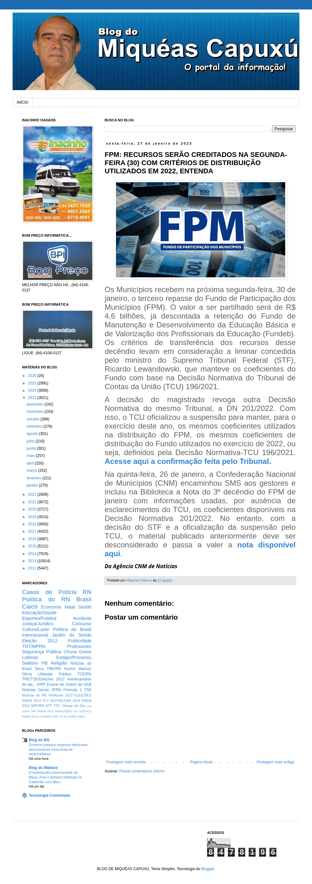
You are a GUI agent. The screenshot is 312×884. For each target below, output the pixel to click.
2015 (33, 546)
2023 (33, 398)
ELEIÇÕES (82, 695)
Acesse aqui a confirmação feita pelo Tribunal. (188, 461)
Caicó (30, 606)
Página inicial (201, 762)
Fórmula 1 (72, 690)
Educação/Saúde (39, 612)
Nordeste (82, 618)
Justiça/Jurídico (37, 623)
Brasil (83, 599)
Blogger (207, 869)
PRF (55, 716)
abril (30, 463)
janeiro (32, 485)
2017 (33, 531)
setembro (34, 426)
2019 (33, 517)
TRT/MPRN (33, 646)
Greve (85, 651)
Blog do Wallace (43, 768)
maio (31, 456)
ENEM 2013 (45, 711)
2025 (33, 383)
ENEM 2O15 (30, 716)
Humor (69, 669)
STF (49, 706)
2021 (33, 502)
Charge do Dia (73, 706)
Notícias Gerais (35, 690)
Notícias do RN (34, 695)
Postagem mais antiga (275, 762)
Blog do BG (39, 740)
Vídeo (81, 716)
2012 (33, 568)
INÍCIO (22, 102)
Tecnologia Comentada (49, 795)
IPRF (41, 684)
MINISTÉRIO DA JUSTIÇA (73, 711)
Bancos (85, 669)
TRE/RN (54, 669)
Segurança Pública (41, 651)
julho (31, 441)
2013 (33, 561)
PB (45, 663)
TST (57, 706)
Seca (39, 669)
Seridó (84, 607)
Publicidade (79, 640)
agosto (32, 433)
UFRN (72, 716)
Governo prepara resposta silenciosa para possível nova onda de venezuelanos (58, 749)
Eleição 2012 (39, 640)
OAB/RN (46, 716)
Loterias (30, 657)
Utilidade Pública (54, 674)
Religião (59, 663)
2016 (33, 539)
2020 (33, 509)
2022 (33, 494)
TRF (33, 711)
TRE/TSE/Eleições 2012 (43, 679)
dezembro (35, 404)
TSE (87, 690)
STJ (45, 700)
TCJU (63, 716)
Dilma (27, 674)
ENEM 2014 (31, 700)
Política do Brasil (72, 629)
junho (31, 448)
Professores (79, 646)
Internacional (35, 635)
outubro (33, 419)
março (32, 470)
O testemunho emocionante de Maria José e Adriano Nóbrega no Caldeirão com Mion (55, 777)
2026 (33, 375)
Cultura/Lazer (35, 629)
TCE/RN (84, 674)
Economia (51, 607)
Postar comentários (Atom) (142, 771)
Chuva (70, 651)
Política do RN (46, 599)
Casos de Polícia (49, 592)
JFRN (56, 690)
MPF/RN (37, 706)
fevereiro (34, 478)
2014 (33, 554)
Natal (70, 607)
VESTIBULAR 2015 (65, 700)
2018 (33, 524)
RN (87, 592)
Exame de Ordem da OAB (69, 684)
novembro (35, 411)
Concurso (81, 623)
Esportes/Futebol (39, 618)
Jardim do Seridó (71, 635)
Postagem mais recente (126, 762)
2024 (33, 390)
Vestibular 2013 (60, 695)
